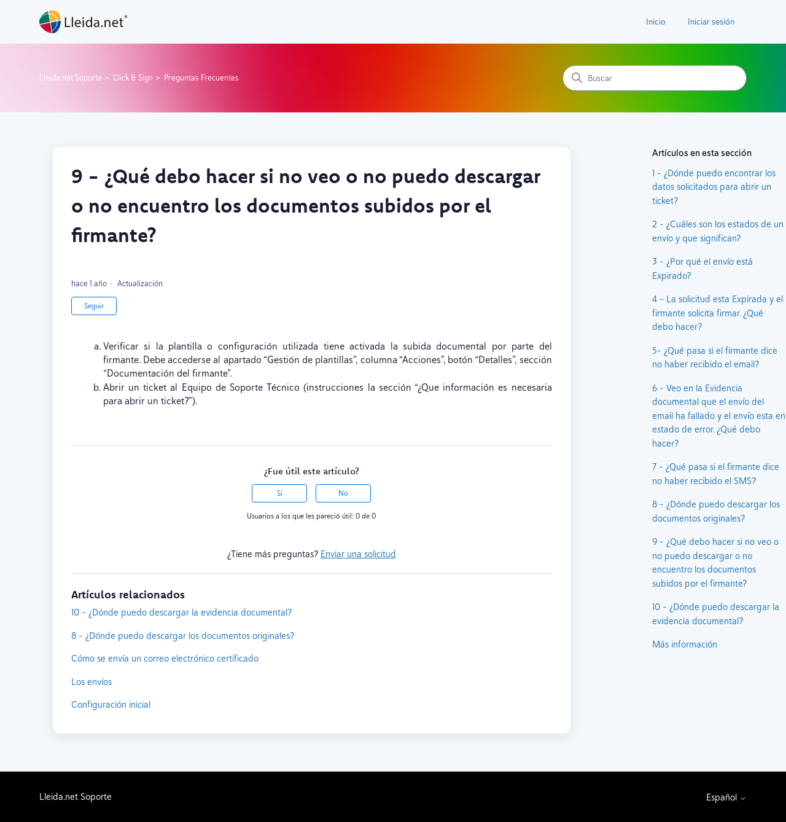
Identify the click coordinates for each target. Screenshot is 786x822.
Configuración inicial (110, 704)
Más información (684, 644)
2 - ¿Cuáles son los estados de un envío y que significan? (718, 231)
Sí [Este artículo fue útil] (279, 493)
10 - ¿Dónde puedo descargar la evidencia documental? (181, 612)
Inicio (656, 21)
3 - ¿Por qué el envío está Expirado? (702, 268)
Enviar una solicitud (358, 554)
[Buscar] (654, 78)
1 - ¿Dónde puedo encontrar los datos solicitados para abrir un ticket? (714, 186)
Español (726, 797)
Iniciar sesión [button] (711, 21)
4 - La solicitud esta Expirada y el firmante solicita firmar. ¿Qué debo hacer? (717, 312)
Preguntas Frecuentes (201, 77)
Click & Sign (133, 77)
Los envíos (91, 681)
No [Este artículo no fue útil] (343, 493)
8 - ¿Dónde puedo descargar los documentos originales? (182, 635)
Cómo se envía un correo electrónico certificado (165, 658)
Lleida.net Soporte (70, 77)
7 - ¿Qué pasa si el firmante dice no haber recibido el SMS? (715, 474)
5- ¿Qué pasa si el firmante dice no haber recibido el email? (714, 357)
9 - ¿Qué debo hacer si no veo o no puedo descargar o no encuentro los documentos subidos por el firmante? (715, 562)
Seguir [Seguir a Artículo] (94, 306)
